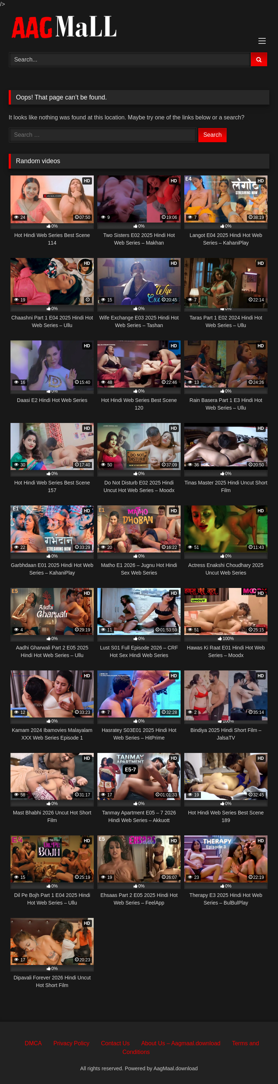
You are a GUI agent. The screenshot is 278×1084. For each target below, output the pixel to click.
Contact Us (115, 1043)
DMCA (33, 1043)
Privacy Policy (71, 1043)
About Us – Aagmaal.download (180, 1043)
